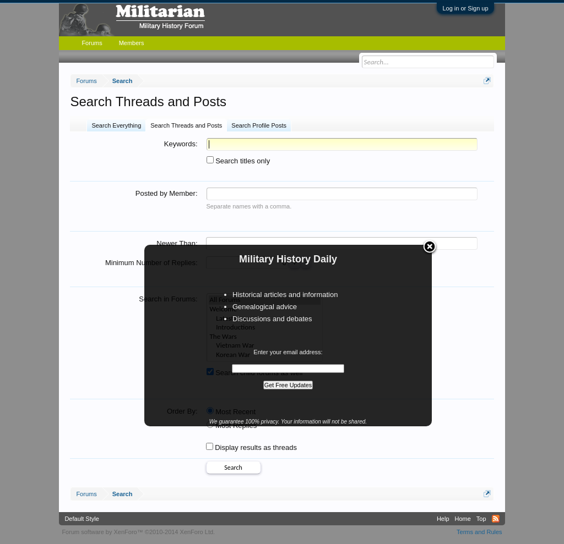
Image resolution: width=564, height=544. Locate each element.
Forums (92, 43)
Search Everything (116, 125)
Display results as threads (251, 447)
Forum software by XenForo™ (138, 532)
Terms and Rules (479, 532)
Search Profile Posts (258, 125)
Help (443, 518)
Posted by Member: (166, 193)
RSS (496, 519)
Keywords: (181, 144)
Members (131, 43)
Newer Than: (176, 243)
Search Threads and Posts (186, 125)
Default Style (81, 518)
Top (481, 518)
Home (463, 518)
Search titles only (238, 161)
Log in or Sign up (465, 8)
